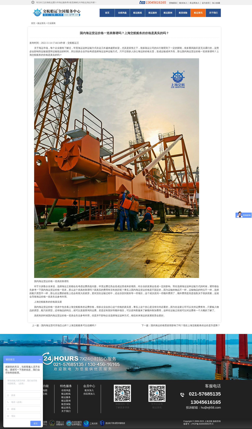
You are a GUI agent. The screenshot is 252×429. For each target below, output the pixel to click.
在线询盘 (122, 13)
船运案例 (168, 13)
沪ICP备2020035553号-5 (202, 424)
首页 (107, 13)
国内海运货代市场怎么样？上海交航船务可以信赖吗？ (69, 325)
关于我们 (213, 13)
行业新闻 (51, 23)
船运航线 (137, 13)
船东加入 (183, 3)
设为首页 (206, 3)
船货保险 (183, 13)
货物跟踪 (173, 3)
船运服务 (152, 13)
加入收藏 (216, 3)
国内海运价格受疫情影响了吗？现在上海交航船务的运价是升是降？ (185, 325)
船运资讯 (198, 13)
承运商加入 (194, 3)
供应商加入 (89, 393)
